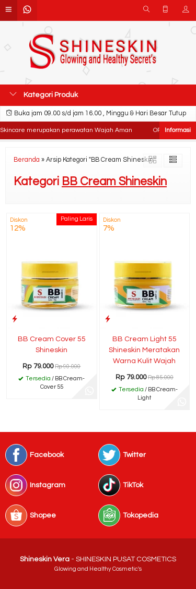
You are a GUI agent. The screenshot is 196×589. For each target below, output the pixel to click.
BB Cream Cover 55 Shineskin (52, 344)
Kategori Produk (43, 94)
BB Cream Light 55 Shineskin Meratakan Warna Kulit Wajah (144, 350)
